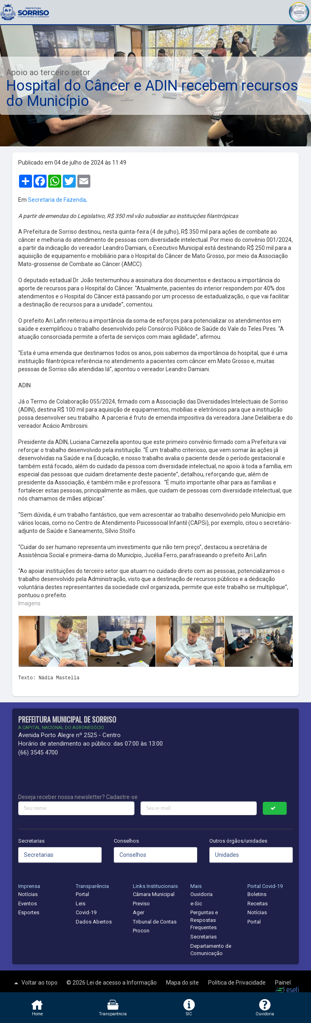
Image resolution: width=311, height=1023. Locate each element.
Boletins (256, 894)
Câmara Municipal (154, 894)
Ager (138, 912)
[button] (299, 11)
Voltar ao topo (35, 983)
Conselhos (126, 841)
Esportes (28, 912)
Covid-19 (86, 912)
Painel (283, 982)
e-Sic (196, 903)
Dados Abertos (94, 922)
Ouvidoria (201, 894)
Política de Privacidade (237, 982)
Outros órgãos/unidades (238, 841)
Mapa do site (183, 982)
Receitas (257, 903)
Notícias (28, 894)
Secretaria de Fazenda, (57, 200)
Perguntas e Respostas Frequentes (204, 919)
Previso (141, 903)
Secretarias (31, 841)
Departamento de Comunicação (210, 950)
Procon (141, 931)
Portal (82, 894)
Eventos (27, 903)
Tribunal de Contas (155, 922)
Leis (80, 903)
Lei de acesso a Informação (122, 982)
